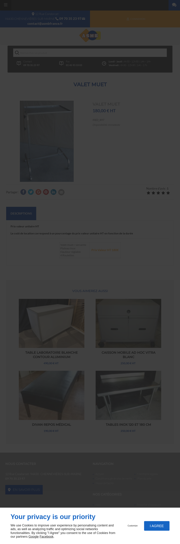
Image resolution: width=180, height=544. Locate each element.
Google (33, 536)
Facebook (46, 536)
